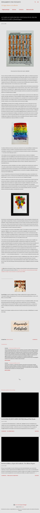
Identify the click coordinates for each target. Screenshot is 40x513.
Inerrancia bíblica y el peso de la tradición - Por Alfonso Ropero (18, 463)
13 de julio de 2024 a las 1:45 (14, 363)
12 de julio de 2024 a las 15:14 (14, 348)
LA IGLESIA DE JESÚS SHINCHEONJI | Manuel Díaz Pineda (18, 419)
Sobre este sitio (29, 9)
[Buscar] (35, 2)
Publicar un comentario (12, 475)
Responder (7, 360)
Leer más (37, 431)
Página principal (5, 9)
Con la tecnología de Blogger (20, 504)
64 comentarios (10, 431)
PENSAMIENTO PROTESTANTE (11, 2)
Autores (13, 9)
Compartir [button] (34, 339)
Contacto (20, 9)
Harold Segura (9, 339)
